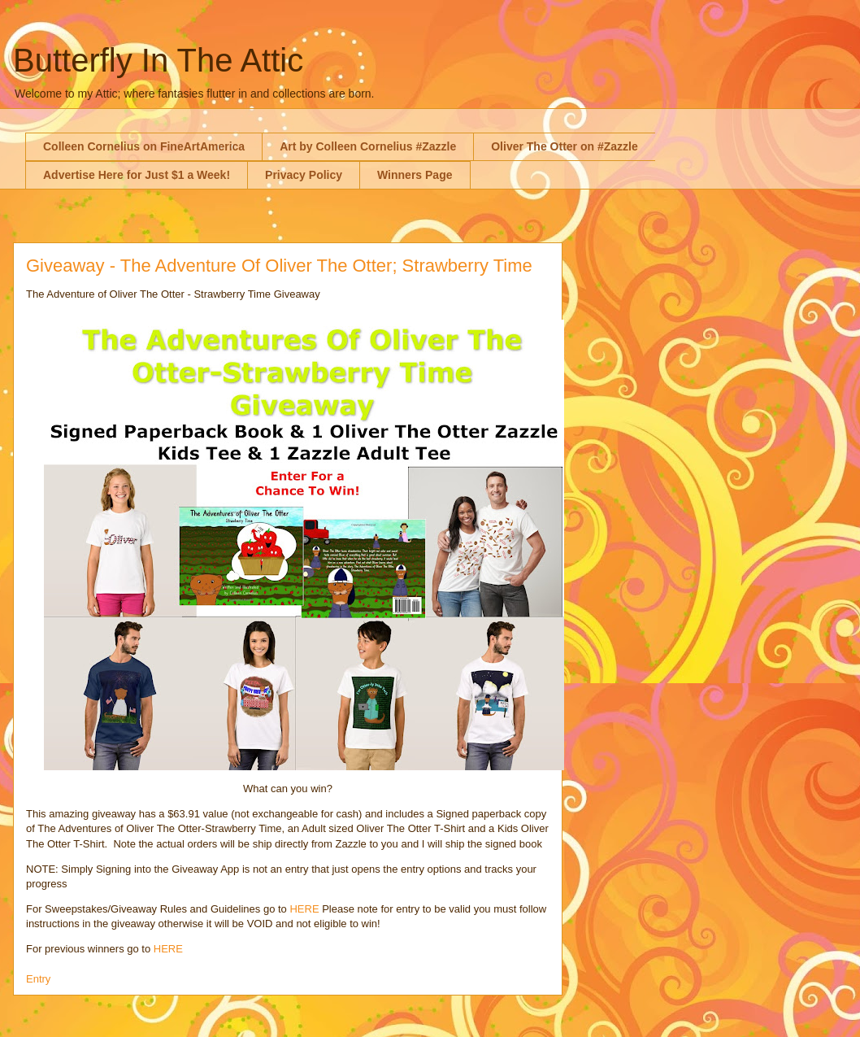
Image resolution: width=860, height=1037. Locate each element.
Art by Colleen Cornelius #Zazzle (368, 146)
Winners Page (414, 174)
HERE (304, 909)
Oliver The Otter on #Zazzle (564, 146)
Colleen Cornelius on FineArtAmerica (144, 146)
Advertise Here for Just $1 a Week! (136, 174)
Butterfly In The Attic (158, 60)
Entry (38, 979)
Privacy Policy (303, 174)
